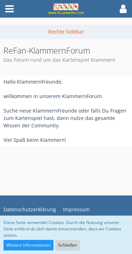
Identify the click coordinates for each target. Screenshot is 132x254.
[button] (9, 8)
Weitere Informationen (28, 245)
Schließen (67, 245)
